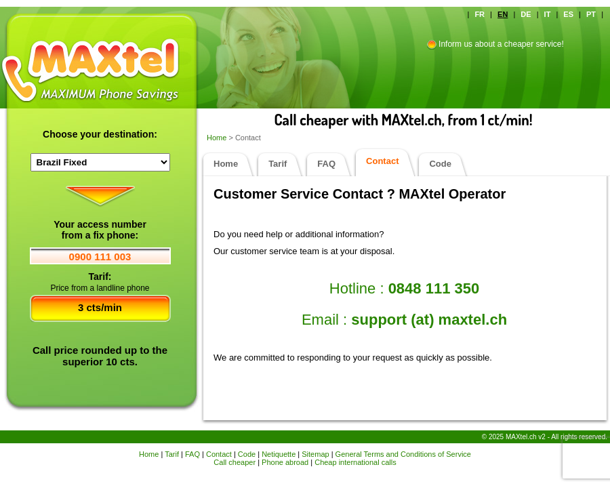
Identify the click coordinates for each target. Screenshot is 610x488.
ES (568, 14)
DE (526, 14)
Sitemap (315, 454)
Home (217, 138)
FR (479, 14)
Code (440, 164)
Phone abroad (285, 462)
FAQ (326, 164)
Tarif (277, 164)
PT (591, 14)
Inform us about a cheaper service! (501, 44)
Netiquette (279, 454)
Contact (219, 454)
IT (547, 14)
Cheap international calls (355, 462)
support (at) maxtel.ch (429, 319)
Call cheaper (235, 462)
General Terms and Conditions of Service (403, 454)
